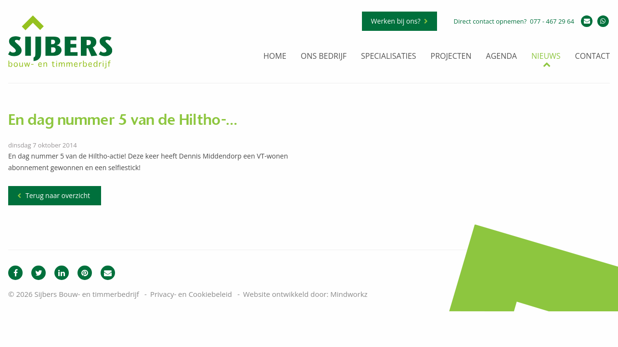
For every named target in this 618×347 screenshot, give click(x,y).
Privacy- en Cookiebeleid (191, 294)
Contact (592, 56)
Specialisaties (388, 56)
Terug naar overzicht (58, 195)
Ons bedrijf (324, 56)
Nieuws (546, 56)
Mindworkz (348, 294)
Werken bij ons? (396, 21)
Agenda (501, 56)
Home (274, 56)
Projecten (451, 56)
